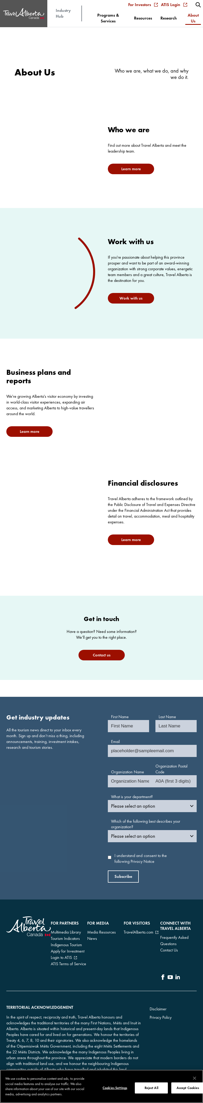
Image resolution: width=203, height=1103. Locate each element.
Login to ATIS (61, 957)
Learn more (131, 169)
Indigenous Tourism (66, 945)
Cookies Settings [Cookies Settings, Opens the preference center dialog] (115, 1088)
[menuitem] (198, 5)
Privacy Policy (161, 1017)
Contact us (101, 655)
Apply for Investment (67, 951)
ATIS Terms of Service (68, 964)
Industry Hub (63, 13)
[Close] (194, 1079)
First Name (120, 716)
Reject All (151, 1088)
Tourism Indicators (65, 938)
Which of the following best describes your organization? (145, 824)
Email (115, 741)
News (92, 938)
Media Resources (101, 932)
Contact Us (169, 950)
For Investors (143, 4)
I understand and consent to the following (140, 858)
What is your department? (132, 796)
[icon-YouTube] (170, 977)
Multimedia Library (66, 932)
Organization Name (127, 772)
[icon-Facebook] (162, 977)
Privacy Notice (142, 861)
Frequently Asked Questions (174, 940)
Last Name (167, 716)
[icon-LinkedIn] (177, 977)
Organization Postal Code (171, 769)
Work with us (130, 298)
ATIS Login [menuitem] (174, 4)
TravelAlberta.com (138, 932)
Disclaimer (158, 1009)
